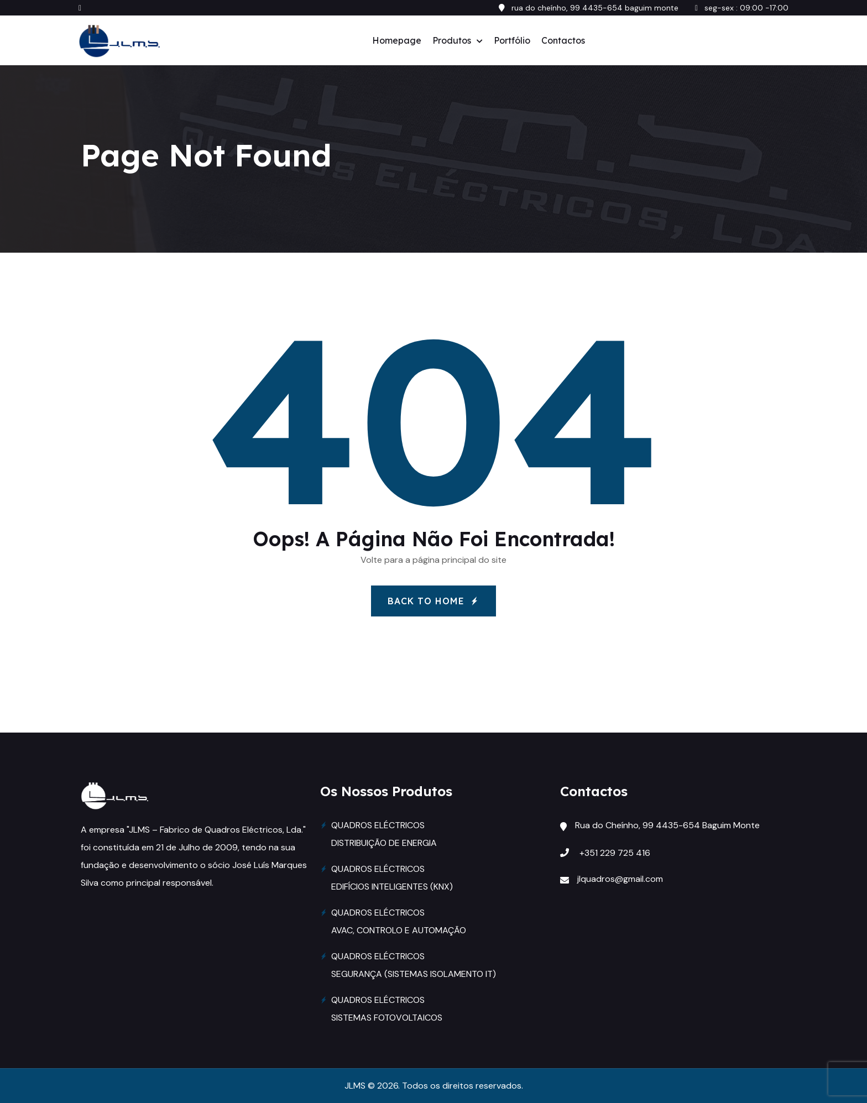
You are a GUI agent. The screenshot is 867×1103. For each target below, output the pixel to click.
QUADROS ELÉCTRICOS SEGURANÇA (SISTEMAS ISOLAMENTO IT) (413, 965)
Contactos (563, 40)
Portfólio (512, 40)
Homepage (396, 40)
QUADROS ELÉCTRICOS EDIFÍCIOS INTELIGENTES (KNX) (392, 877)
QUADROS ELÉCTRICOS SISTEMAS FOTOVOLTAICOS (386, 1008)
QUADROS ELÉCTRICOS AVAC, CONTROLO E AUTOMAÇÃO (398, 921)
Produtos (451, 40)
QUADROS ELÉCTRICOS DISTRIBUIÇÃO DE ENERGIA (384, 834)
